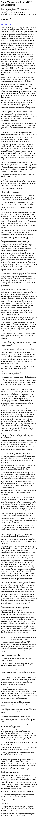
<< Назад (4, 24)
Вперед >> (12, 24)
